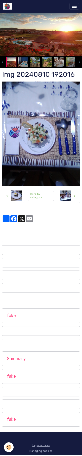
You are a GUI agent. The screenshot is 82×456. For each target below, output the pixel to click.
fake (11, 315)
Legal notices (41, 445)
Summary (16, 358)
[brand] (8, 6)
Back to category (36, 196)
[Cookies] (9, 447)
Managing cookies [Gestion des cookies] (41, 451)
